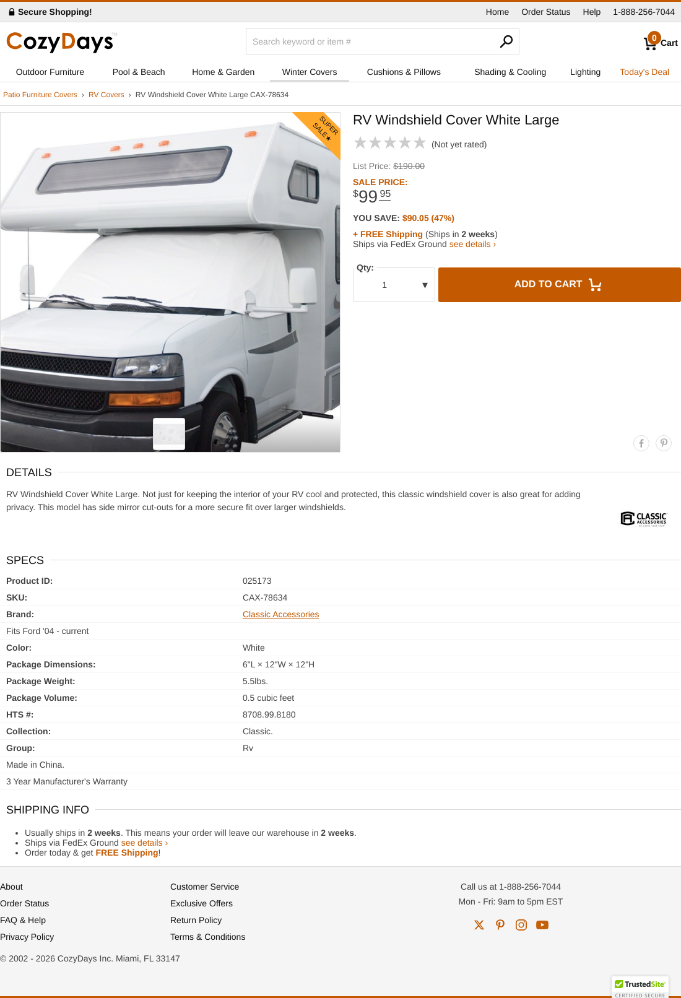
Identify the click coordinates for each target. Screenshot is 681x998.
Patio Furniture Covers (40, 94)
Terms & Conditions (207, 937)
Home (497, 12)
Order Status (545, 12)
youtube (542, 925)
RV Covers (106, 94)
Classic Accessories (281, 614)
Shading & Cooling (510, 72)
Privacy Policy (27, 937)
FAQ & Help (23, 920)
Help (592, 12)
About (11, 887)
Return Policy (196, 920)
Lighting (585, 72)
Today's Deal (644, 72)
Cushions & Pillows (404, 72)
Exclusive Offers (201, 903)
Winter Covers (309, 72)
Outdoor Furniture (50, 72)
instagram (521, 925)
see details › (472, 244)
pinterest (500, 925)
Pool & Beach (139, 72)
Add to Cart (559, 285)
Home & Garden (223, 72)
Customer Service (204, 887)
